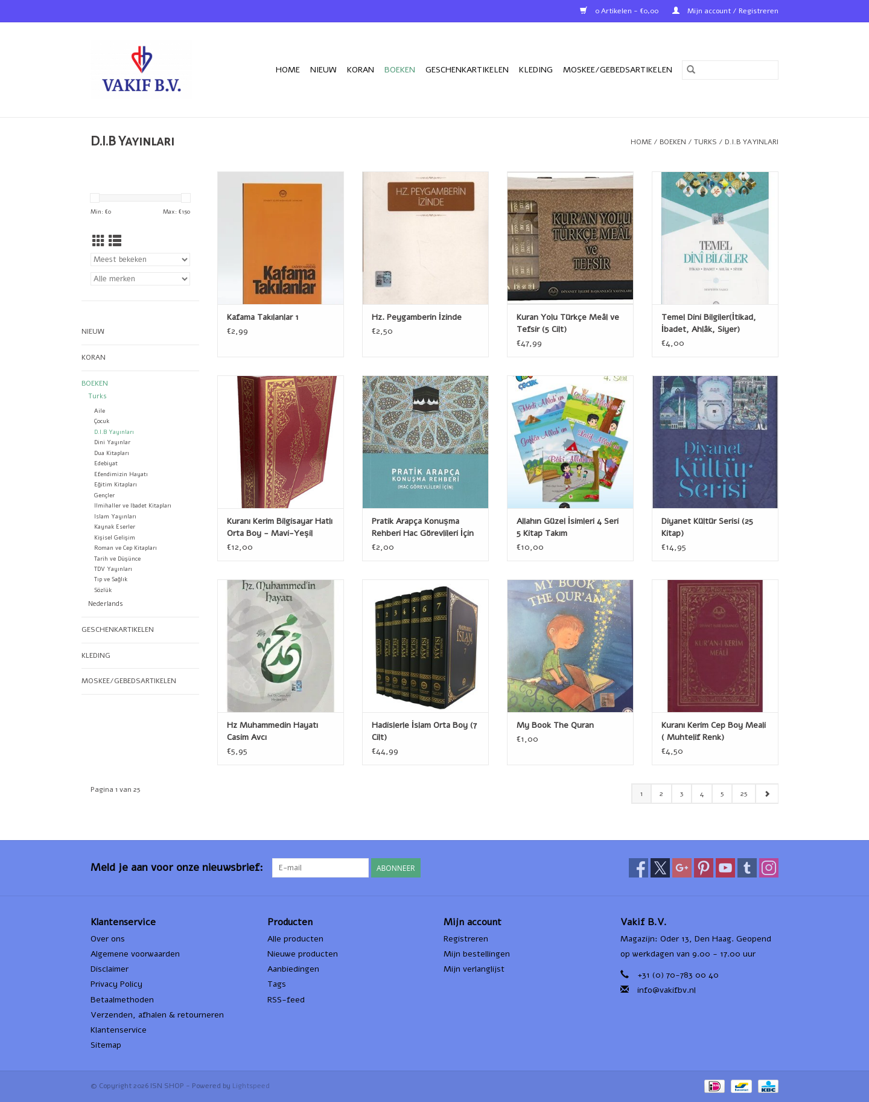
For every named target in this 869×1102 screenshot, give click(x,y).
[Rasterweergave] (98, 241)
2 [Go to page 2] (661, 793)
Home (288, 69)
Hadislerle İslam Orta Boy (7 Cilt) (424, 731)
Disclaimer (110, 969)
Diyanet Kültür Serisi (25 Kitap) (707, 527)
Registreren (466, 938)
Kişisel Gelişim (114, 537)
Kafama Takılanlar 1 (263, 317)
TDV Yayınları (113, 569)
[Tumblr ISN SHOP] (747, 867)
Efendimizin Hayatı (121, 474)
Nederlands (105, 603)
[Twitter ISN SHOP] (660, 867)
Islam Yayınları (115, 516)
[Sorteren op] (140, 259)
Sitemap (106, 1045)
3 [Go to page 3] (681, 793)
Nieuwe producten (302, 954)
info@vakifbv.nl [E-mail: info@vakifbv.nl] (666, 990)
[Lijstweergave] (115, 241)
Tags (276, 984)
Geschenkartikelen (467, 69)
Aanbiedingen (293, 969)
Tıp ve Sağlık (110, 579)
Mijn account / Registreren (725, 11)
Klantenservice (119, 1030)
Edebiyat (106, 463)
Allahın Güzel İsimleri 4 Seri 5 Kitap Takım (568, 527)
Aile (99, 411)
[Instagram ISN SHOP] (768, 867)
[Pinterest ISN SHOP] (703, 867)
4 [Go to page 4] (702, 793)
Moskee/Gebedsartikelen (617, 69)
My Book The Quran (555, 725)
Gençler (104, 495)
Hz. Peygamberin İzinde (417, 317)
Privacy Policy (116, 984)
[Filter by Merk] (140, 278)
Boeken (399, 69)
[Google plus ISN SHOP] (682, 867)
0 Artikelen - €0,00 (620, 11)
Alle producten (295, 938)
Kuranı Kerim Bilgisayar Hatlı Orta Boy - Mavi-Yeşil (280, 527)
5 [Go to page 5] (722, 793)
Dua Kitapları (111, 453)
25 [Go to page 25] (743, 793)
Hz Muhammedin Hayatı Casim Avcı (272, 731)
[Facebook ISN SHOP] (638, 867)
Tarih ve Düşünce (117, 558)
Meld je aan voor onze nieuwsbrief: (177, 867)
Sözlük (103, 590)
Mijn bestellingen (477, 954)
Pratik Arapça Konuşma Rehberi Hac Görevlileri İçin (423, 527)
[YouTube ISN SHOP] (725, 867)
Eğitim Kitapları (115, 484)
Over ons (108, 938)
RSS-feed (286, 999)
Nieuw (323, 69)
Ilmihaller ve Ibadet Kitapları (132, 505)
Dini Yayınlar (112, 442)
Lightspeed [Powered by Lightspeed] (251, 1086)
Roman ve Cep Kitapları (125, 548)
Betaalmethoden (122, 999)
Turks (705, 142)
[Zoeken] (730, 70)
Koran (360, 69)
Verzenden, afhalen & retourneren (157, 1015)
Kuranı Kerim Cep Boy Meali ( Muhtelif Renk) (713, 731)
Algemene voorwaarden (135, 954)
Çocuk (101, 421)
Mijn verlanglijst (474, 969)
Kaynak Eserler (114, 526)
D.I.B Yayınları (751, 142)
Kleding (536, 69)
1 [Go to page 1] (641, 793)
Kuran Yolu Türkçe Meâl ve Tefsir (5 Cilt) (568, 323)
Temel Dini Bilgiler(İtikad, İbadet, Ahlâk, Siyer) (708, 323)
